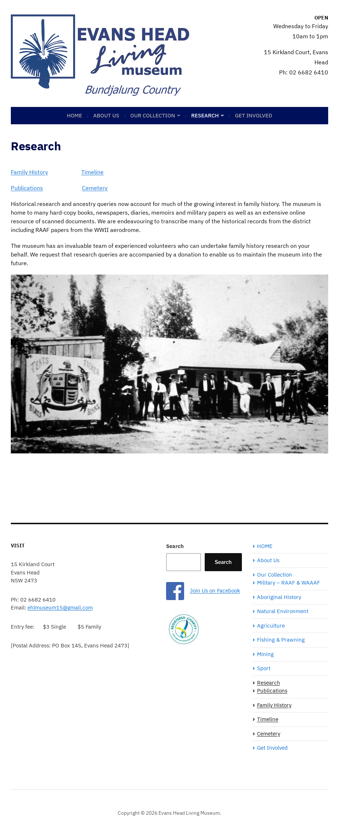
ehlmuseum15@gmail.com (60, 607)
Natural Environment (282, 611)
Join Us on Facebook (215, 590)
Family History (29, 172)
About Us (106, 115)
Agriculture (271, 625)
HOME (74, 115)
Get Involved (253, 115)
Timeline (92, 172)
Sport (263, 668)
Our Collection (152, 115)
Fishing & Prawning (281, 639)
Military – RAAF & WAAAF (288, 582)
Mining (265, 654)
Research (205, 115)
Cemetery (95, 187)
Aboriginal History (279, 597)
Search (175, 546)
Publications (27, 187)
